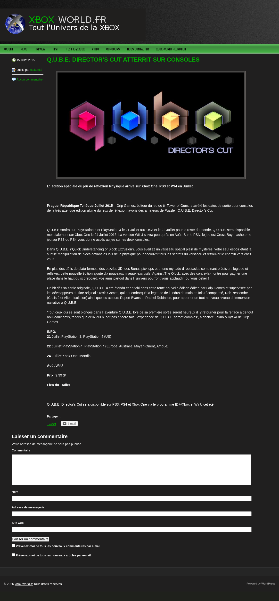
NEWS (24, 49)
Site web (18, 528)
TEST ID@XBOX (75, 49)
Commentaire (21, 450)
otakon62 (36, 70)
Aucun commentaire (30, 79)
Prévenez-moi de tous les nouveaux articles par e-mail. (53, 561)
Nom (15, 497)
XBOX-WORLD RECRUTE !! (171, 49)
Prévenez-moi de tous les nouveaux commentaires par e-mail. (58, 552)
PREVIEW (40, 49)
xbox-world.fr (24, 590)
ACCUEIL (8, 49)
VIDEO (95, 49)
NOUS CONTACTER (138, 49)
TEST (55, 49)
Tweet (51, 424)
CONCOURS (113, 49)
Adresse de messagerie (28, 513)
